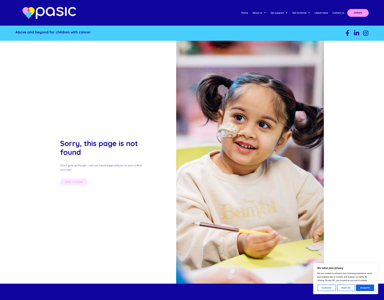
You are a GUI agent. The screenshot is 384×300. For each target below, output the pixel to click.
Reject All (346, 288)
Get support (279, 12)
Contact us (338, 12)
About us (259, 12)
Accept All (365, 288)
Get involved (301, 12)
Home (244, 12)
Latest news (321, 12)
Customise (327, 288)
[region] (345, 278)
